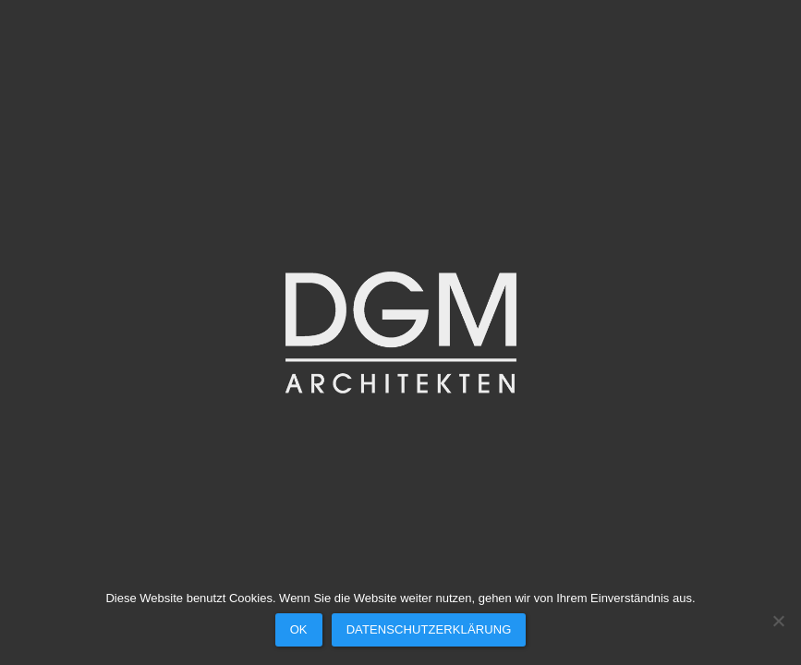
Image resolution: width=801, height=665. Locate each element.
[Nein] (778, 620)
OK (299, 629)
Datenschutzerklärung (429, 629)
